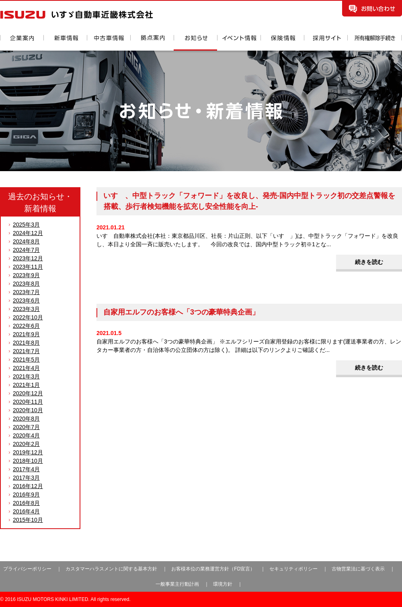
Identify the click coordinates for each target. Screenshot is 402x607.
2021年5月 (26, 359)
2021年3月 (26, 376)
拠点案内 (152, 43)
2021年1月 (26, 385)
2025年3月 (26, 224)
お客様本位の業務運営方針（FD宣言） (213, 569)
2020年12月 (28, 393)
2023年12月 (28, 258)
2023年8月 (26, 283)
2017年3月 (26, 477)
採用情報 (325, 43)
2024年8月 (26, 241)
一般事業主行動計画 (178, 584)
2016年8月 (26, 503)
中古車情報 (108, 43)
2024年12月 (28, 233)
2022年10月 (28, 317)
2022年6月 (26, 326)
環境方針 (222, 584)
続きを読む (369, 262)
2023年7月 (26, 292)
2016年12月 (28, 486)
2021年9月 (26, 334)
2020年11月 (28, 402)
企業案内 (21, 43)
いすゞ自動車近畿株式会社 (76, 14)
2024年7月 (26, 250)
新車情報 (65, 43)
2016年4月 (26, 511)
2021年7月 (26, 351)
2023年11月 (28, 267)
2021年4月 (26, 368)
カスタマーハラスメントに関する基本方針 (111, 569)
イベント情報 (238, 43)
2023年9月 (26, 275)
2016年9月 (26, 494)
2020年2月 (26, 444)
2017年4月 (26, 469)
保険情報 (282, 43)
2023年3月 (26, 309)
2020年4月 (26, 435)
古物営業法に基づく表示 (359, 569)
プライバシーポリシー (27, 569)
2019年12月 (28, 452)
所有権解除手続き (374, 43)
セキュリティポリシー (293, 569)
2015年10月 (28, 520)
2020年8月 (26, 418)
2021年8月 (26, 342)
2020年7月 (26, 427)
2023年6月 (26, 300)
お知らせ (195, 43)
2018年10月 (28, 461)
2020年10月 (28, 410)
